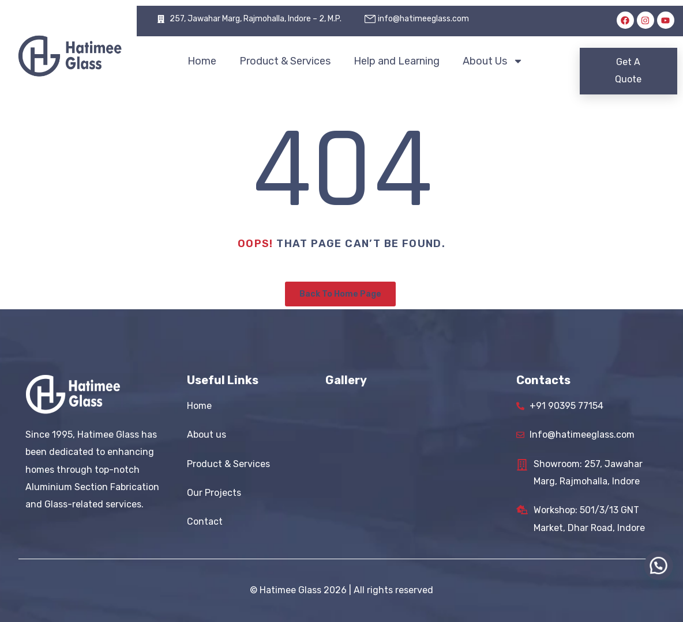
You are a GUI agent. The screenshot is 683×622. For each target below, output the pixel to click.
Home (201, 61)
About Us (493, 61)
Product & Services (285, 61)
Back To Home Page (340, 294)
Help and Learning (397, 61)
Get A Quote (628, 70)
